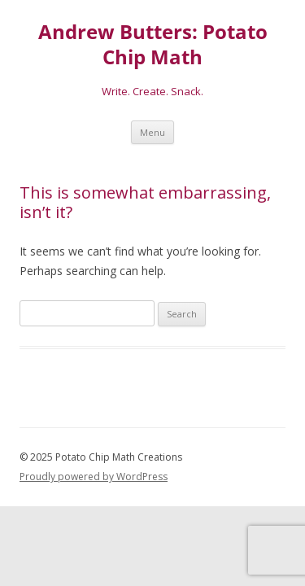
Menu (152, 132)
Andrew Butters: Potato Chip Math (153, 45)
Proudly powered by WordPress (94, 476)
